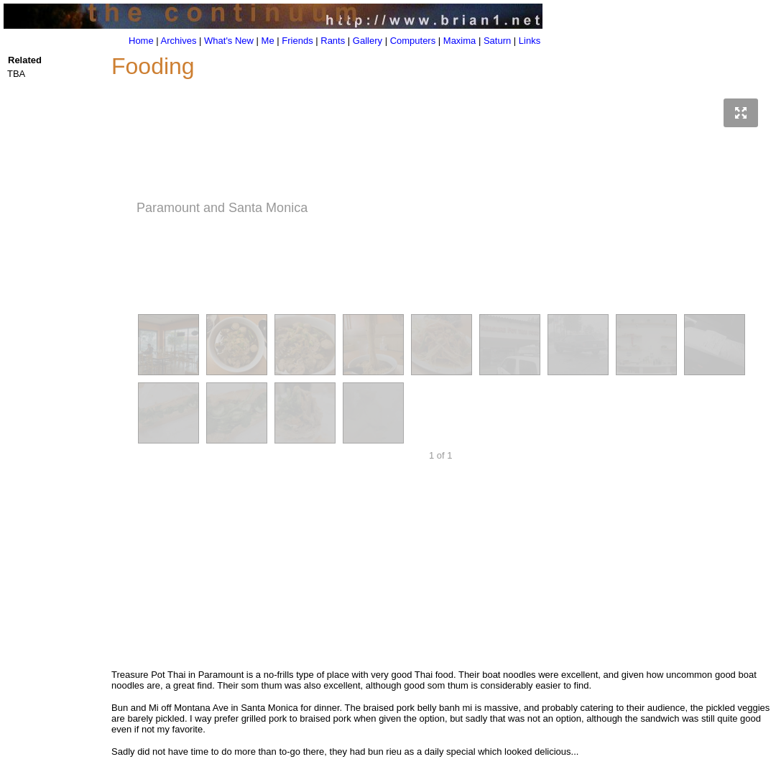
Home (141, 40)
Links (529, 40)
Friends (297, 40)
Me (268, 40)
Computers (413, 40)
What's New (229, 40)
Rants (332, 40)
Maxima (459, 40)
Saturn (497, 40)
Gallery (367, 40)
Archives (179, 40)
